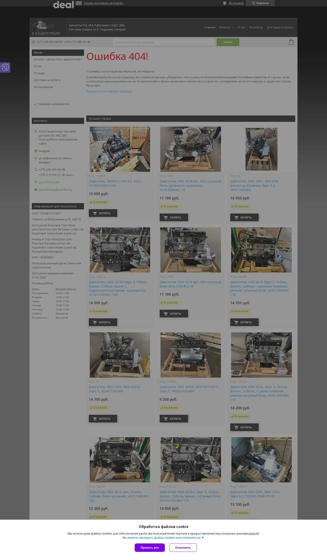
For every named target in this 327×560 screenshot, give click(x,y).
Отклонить (183, 547)
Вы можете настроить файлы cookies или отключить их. (162, 537)
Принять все (150, 547)
